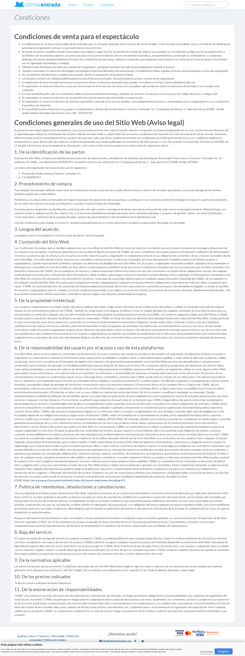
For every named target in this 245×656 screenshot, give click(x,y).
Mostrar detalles (206, 652)
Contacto (107, 5)
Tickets (88, 5)
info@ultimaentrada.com (116, 640)
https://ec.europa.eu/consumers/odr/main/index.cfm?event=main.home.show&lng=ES (74, 480)
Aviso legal (57, 636)
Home (72, 5)
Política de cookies (55, 639)
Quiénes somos (26, 636)
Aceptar (223, 651)
